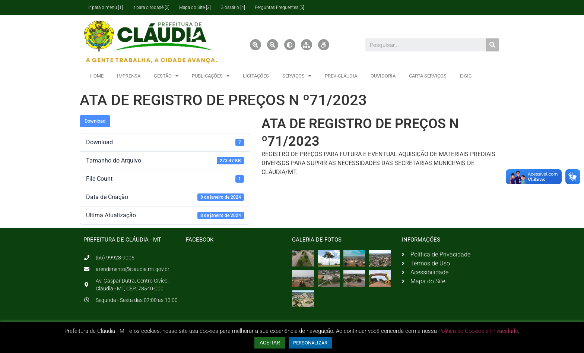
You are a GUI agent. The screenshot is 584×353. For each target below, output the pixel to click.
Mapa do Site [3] (195, 7)
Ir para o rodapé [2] (151, 7)
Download (95, 121)
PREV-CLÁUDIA (341, 76)
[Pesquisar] (492, 44)
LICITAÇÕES (256, 76)
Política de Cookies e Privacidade (478, 331)
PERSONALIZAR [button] (310, 343)
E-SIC (466, 76)
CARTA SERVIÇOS (428, 76)
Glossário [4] (232, 7)
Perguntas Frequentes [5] (279, 7)
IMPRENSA (128, 76)
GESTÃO (166, 76)
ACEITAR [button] (270, 343)
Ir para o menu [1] (105, 7)
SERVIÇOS (296, 76)
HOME (97, 76)
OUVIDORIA (383, 76)
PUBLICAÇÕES (210, 76)
